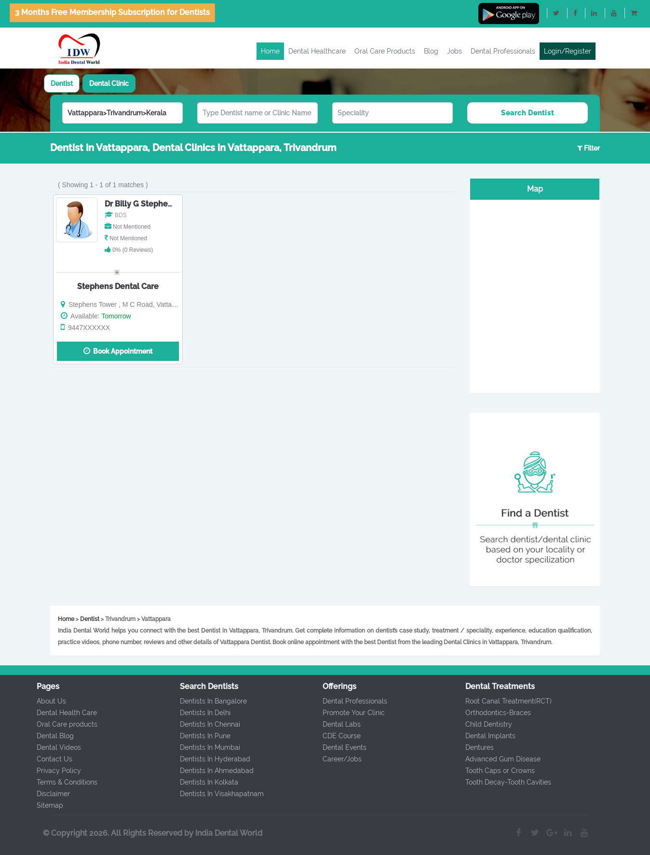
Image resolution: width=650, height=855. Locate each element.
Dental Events (342, 747)
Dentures (476, 747)
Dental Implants (487, 736)
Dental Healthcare (317, 51)
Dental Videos (56, 747)
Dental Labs (339, 724)
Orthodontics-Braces (495, 713)
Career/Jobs (339, 759)
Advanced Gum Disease (500, 759)
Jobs (454, 51)
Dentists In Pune (202, 736)
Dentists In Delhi (202, 713)
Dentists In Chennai (207, 724)
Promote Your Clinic (351, 713)
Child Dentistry (485, 724)
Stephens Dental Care (118, 286)
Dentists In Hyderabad (212, 759)
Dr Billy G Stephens (140, 203)
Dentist (62, 83)
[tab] (62, 83)
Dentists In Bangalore (210, 701)
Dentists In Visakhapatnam (219, 794)
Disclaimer (50, 794)
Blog (431, 51)
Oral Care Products (384, 51)
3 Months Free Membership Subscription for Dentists (112, 12)
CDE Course (339, 736)
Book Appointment (117, 351)
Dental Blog (52, 736)
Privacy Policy (56, 770)
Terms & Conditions (64, 782)
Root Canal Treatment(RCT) (505, 701)
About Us (48, 701)
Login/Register (567, 51)
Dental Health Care (64, 713)
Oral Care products (64, 724)
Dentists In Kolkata (206, 782)
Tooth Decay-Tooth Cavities (505, 782)
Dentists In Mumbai (207, 747)
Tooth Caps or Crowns (497, 770)
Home (270, 51)
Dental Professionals (503, 51)
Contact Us (51, 759)
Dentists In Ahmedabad (214, 770)
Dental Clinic (109, 83)
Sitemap (47, 805)
